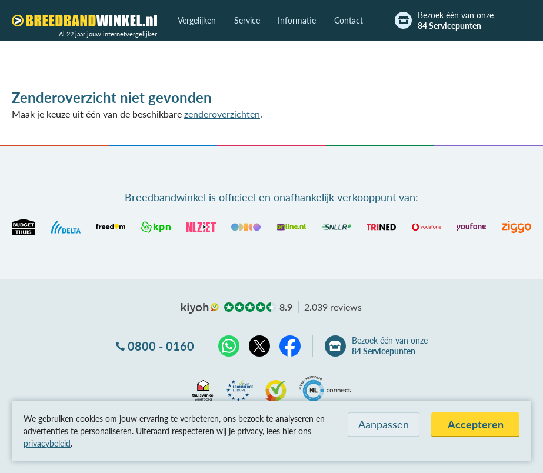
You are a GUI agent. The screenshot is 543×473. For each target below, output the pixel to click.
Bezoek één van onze (456, 20)
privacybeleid (47, 443)
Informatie (297, 20)
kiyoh (200, 308)
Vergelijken (197, 20)
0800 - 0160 (161, 346)
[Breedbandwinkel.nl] (84, 20)
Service (247, 20)
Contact (348, 20)
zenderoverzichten (222, 113)
